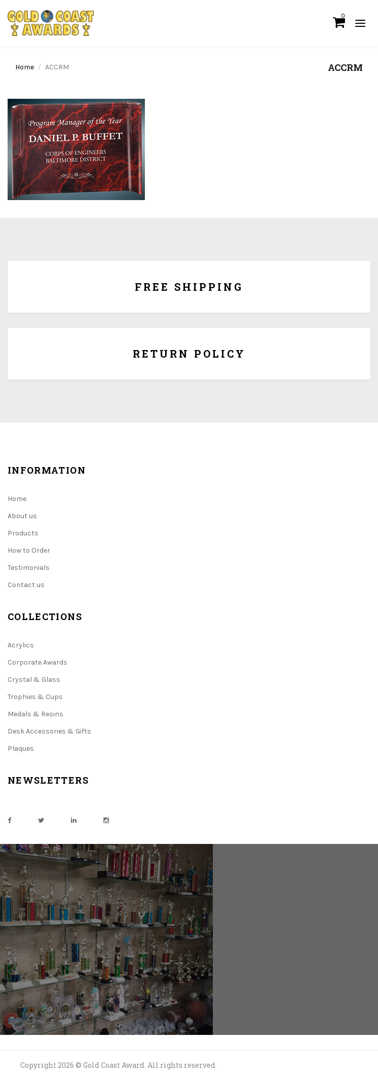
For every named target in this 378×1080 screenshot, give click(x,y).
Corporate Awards (37, 662)
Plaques (21, 748)
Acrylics (21, 645)
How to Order (29, 550)
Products (23, 533)
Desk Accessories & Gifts (49, 731)
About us (22, 516)
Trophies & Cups (35, 696)
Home (24, 67)
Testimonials (29, 567)
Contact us (26, 585)
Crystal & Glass (34, 679)
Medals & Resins (35, 714)
